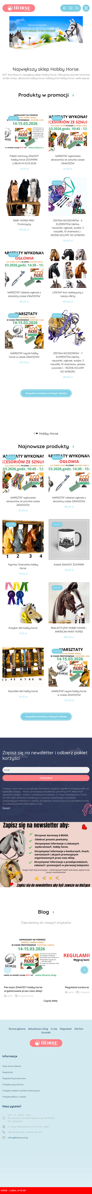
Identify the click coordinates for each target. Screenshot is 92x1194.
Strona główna (17, 1028)
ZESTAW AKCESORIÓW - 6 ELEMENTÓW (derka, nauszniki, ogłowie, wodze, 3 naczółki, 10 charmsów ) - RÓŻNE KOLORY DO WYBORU (68, 228)
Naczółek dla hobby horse (23, 691)
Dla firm (78, 1028)
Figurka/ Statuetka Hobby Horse (23, 566)
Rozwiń (6, 808)
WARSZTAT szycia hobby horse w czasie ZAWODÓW (24, 355)
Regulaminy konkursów (14, 1078)
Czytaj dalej (50, 1000)
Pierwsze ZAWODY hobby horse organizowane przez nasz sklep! (23, 989)
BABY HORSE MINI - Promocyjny (24, 222)
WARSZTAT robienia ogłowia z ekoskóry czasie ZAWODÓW (24, 294)
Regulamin (66, 1028)
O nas (54, 1028)
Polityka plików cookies (14, 1096)
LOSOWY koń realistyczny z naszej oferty (67, 294)
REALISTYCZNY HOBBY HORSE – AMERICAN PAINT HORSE (69, 629)
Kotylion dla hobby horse (23, 627)
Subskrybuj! (46, 778)
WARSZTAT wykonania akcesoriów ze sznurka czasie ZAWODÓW (67, 159)
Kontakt (46, 1032)
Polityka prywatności (13, 1084)
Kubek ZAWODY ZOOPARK (69, 564)
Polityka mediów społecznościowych (21, 1090)
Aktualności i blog (38, 1028)
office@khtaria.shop (18, 1137)
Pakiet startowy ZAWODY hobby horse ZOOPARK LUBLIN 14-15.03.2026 (24, 159)
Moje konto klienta (11, 1066)
